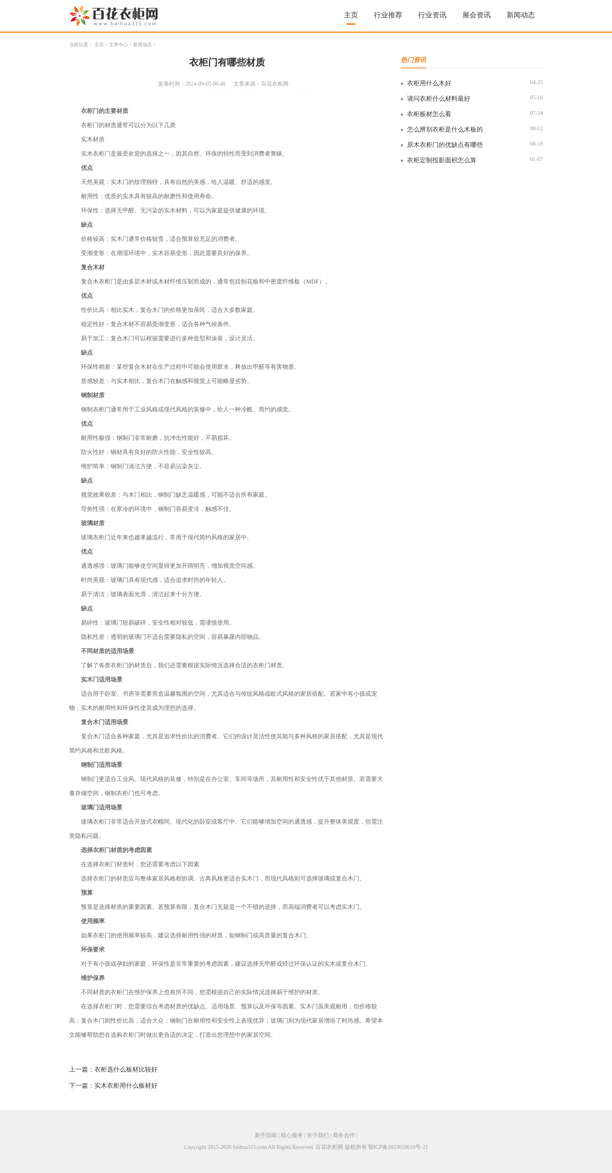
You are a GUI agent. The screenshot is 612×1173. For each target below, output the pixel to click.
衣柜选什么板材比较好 (126, 1069)
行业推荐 (388, 15)
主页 (351, 15)
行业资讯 (432, 15)
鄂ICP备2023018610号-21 (398, 1147)
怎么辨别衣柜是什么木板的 (445, 129)
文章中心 (118, 44)
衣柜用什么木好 (429, 83)
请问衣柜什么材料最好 (438, 98)
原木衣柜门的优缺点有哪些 (445, 144)
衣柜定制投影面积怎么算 (442, 160)
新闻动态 (521, 15)
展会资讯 (476, 15)
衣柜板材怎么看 (429, 114)
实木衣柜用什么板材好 (126, 1085)
